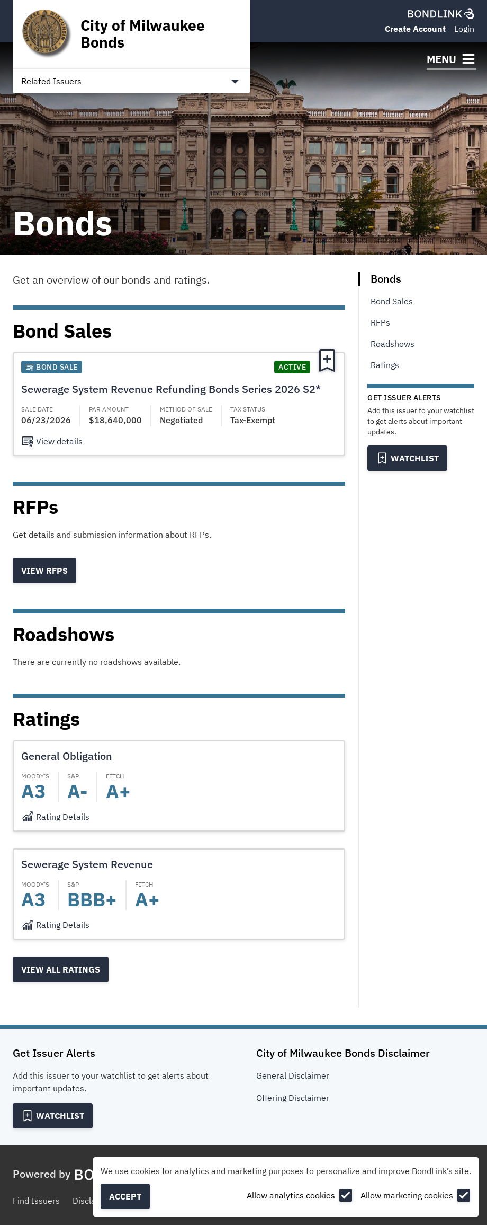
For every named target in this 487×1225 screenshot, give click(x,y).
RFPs (380, 322)
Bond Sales (392, 301)
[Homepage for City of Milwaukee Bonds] (131, 33)
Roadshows (392, 343)
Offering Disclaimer (292, 1097)
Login (464, 28)
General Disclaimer (292, 1075)
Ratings (385, 365)
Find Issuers (36, 1200)
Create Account (415, 28)
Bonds (386, 279)
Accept (125, 1196)
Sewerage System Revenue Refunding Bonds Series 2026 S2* (171, 389)
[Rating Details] (55, 816)
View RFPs (44, 570)
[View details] (52, 441)
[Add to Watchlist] (407, 458)
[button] (179, 404)
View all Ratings (60, 969)
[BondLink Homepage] (441, 13)
